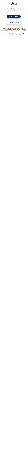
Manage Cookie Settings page (10, 29)
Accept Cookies (14, 16)
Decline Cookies (14, 23)
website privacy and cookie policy (15, 34)
